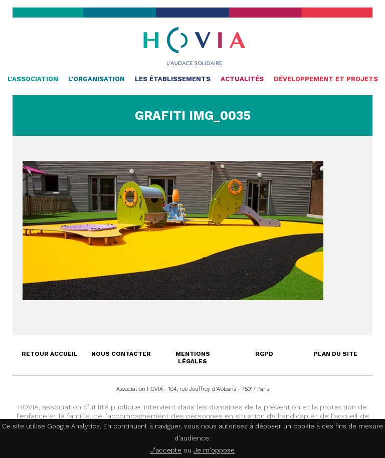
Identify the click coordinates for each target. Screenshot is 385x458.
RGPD (264, 353)
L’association (33, 79)
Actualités (242, 79)
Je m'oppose (214, 450)
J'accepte (165, 450)
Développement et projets (326, 79)
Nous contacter (121, 353)
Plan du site (335, 353)
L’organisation (96, 79)
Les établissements (173, 79)
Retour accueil (50, 353)
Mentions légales (192, 357)
